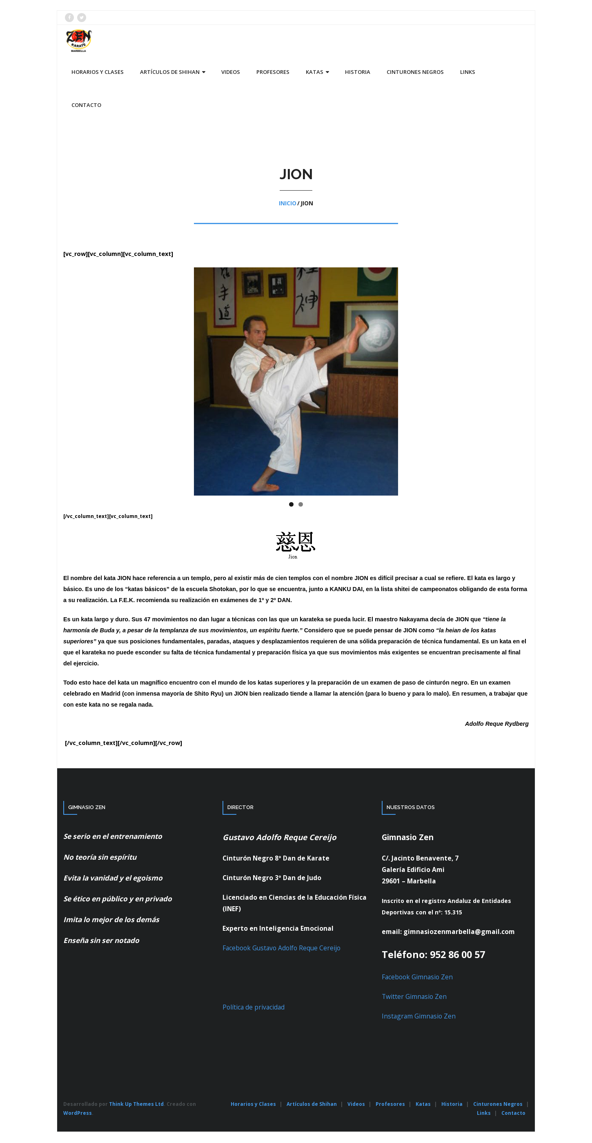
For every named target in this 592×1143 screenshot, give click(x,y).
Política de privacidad (254, 1007)
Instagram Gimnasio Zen (419, 1016)
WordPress (77, 1113)
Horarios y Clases (253, 1104)
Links (484, 1113)
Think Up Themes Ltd (136, 1104)
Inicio (287, 204)
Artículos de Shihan (312, 1104)
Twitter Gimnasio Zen (414, 996)
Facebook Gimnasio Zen (417, 977)
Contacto (513, 1113)
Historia (452, 1104)
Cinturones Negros (498, 1104)
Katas (423, 1104)
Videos (356, 1104)
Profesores (390, 1104)
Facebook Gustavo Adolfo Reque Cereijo (282, 948)
